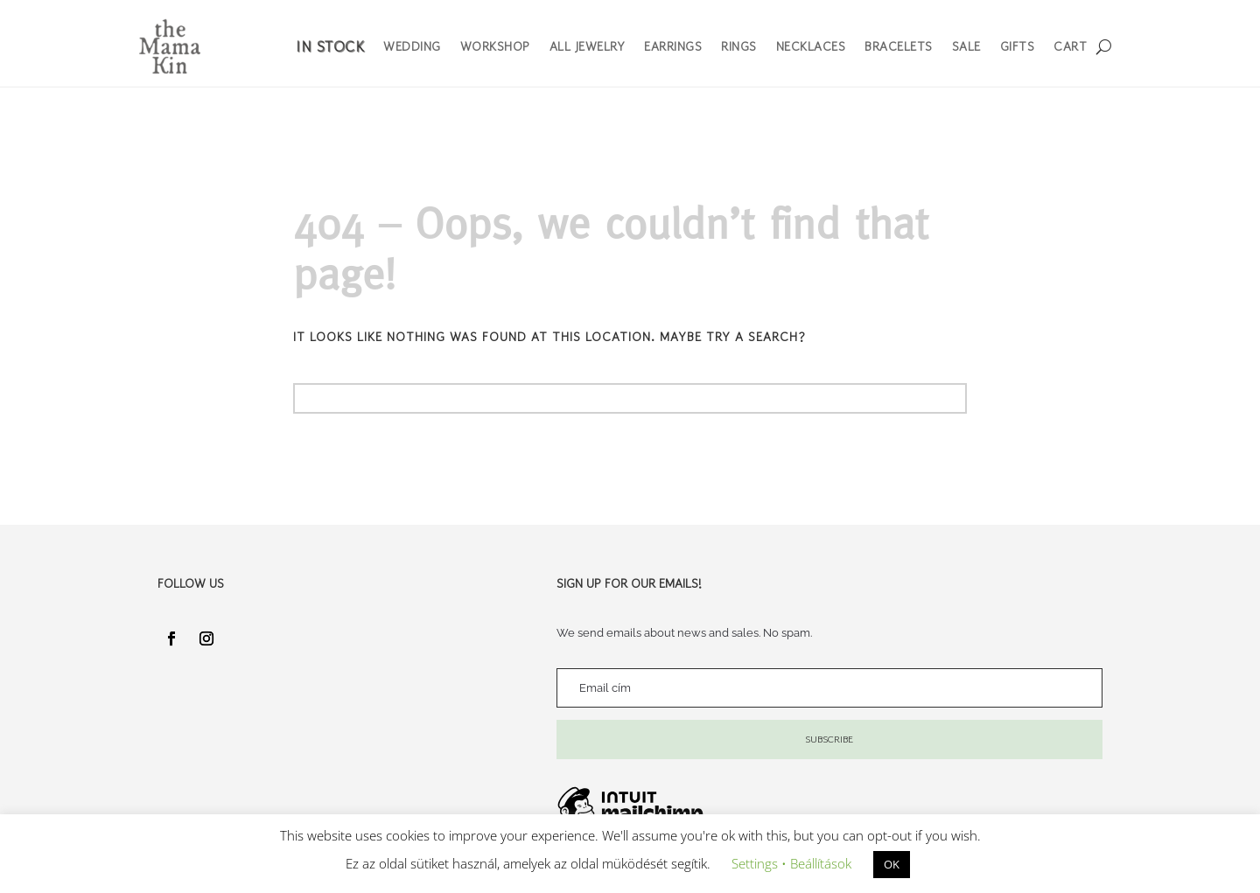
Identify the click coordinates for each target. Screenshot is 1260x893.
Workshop (495, 46)
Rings (739, 46)
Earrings (673, 46)
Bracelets (898, 46)
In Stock (330, 46)
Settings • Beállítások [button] (791, 863)
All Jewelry (588, 46)
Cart (1070, 46)
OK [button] (892, 864)
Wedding (412, 46)
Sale (966, 46)
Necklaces (811, 46)
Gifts (1017, 46)
